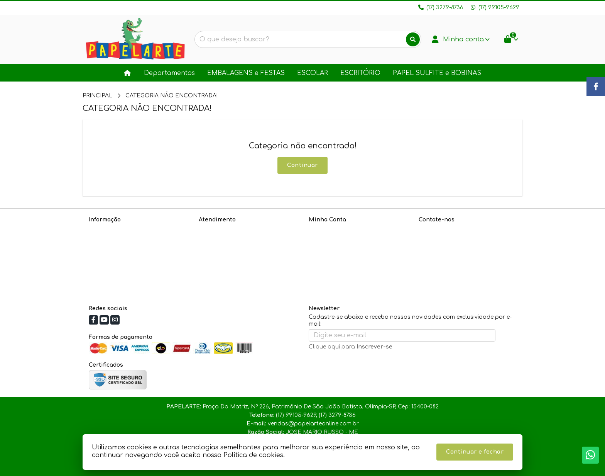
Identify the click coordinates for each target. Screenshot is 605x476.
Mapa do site (217, 240)
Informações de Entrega (122, 250)
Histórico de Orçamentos (344, 240)
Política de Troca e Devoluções (131, 260)
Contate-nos (216, 230)
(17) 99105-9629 (449, 243)
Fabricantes (215, 260)
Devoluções (215, 250)
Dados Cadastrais (334, 230)
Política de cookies (115, 270)
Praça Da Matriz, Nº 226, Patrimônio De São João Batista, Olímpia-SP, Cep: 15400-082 (463, 277)
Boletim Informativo (336, 250)
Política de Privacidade (120, 240)
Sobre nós (103, 230)
